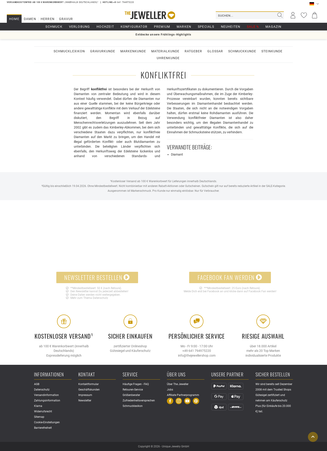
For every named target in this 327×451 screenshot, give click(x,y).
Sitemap (39, 416)
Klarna (38, 406)
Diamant (177, 154)
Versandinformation (46, 395)
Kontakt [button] (86, 375)
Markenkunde (133, 51)
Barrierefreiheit (43, 427)
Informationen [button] (49, 375)
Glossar (215, 51)
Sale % (253, 26)
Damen (30, 19)
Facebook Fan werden (230, 277)
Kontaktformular (88, 384)
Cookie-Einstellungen (47, 422)
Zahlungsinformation (47, 400)
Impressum (85, 395)
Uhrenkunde (168, 58)
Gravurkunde (102, 51)
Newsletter (84, 400)
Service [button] (130, 375)
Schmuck (53, 26)
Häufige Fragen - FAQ (136, 384)
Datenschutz (100, 298)
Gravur (66, 19)
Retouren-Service (133, 389)
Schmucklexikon (69, 51)
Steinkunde (271, 51)
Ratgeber (193, 51)
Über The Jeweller (177, 384)
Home (14, 19)
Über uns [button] (176, 375)
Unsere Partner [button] (227, 375)
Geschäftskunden (89, 389)
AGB (36, 384)
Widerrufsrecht (43, 411)
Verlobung (79, 26)
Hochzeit (105, 26)
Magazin (273, 26)
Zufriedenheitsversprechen (139, 400)
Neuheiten (230, 26)
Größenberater (131, 395)
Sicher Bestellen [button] (272, 375)
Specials (206, 26)
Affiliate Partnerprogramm (183, 395)
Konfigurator (134, 26)
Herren (47, 19)
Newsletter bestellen (97, 277)
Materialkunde (165, 51)
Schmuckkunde (242, 51)
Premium (162, 26)
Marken (184, 26)
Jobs (170, 389)
